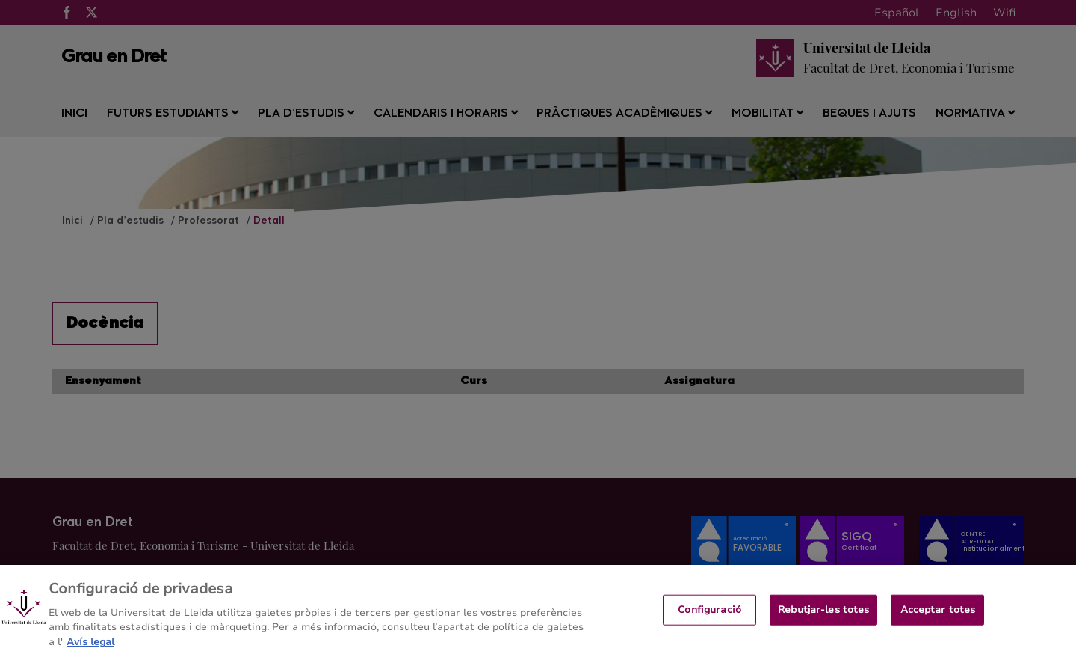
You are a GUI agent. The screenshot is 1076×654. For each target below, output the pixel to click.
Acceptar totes (938, 616)
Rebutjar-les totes (823, 616)
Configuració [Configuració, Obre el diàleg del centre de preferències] (709, 616)
